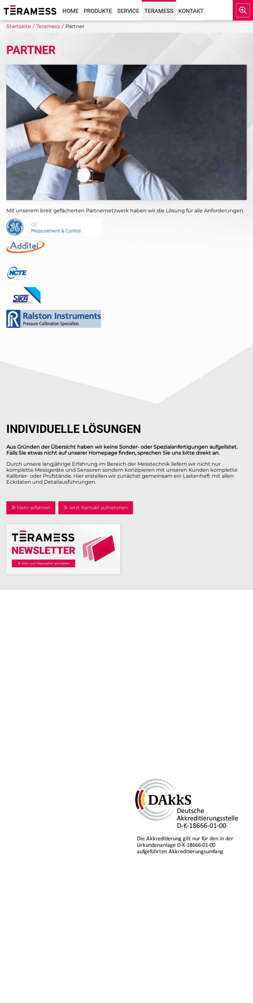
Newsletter (145, 663)
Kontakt (191, 11)
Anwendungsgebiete (158, 640)
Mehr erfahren (30, 507)
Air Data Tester (29, 770)
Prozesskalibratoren (36, 800)
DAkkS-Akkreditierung (155, 762)
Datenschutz (147, 684)
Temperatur (26, 785)
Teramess (158, 11)
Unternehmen (149, 625)
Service (128, 11)
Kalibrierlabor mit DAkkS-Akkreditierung (62, 855)
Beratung (23, 839)
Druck (19, 762)
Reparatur (23, 847)
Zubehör (22, 808)
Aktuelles (143, 632)
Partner (140, 648)
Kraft (17, 792)
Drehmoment (28, 777)
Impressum (146, 677)
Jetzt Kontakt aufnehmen (95, 507)
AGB (136, 692)
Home (71, 11)
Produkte (98, 11)
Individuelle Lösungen (39, 862)
